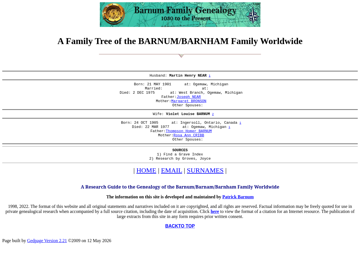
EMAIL (171, 183)
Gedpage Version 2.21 (47, 254)
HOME (146, 183)
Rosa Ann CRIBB (189, 145)
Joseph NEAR (189, 100)
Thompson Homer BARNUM (189, 140)
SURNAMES (205, 183)
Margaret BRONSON (188, 105)
